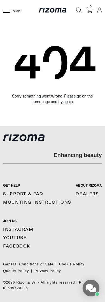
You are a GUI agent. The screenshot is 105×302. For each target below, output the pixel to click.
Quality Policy (16, 271)
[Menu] (6, 10)
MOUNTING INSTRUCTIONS (37, 202)
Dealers (87, 193)
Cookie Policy (72, 264)
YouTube (15, 237)
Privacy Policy (48, 271)
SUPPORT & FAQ (23, 193)
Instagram (18, 229)
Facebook (16, 246)
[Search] (79, 10)
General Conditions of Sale (28, 264)
